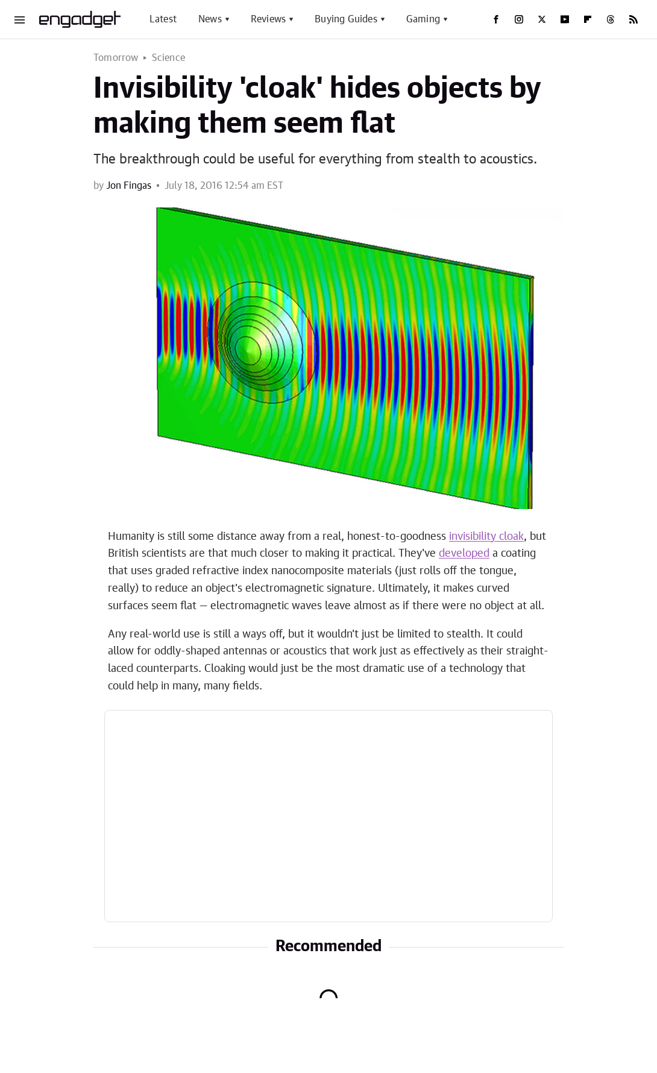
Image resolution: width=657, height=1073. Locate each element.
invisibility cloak (486, 536)
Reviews (268, 19)
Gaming (423, 19)
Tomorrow (116, 58)
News (210, 19)
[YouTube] (565, 19)
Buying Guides (346, 19)
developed (464, 553)
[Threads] (611, 19)
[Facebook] (496, 19)
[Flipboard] (588, 19)
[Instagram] (519, 19)
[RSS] (633, 19)
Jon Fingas (128, 186)
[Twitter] (542, 19)
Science (168, 58)
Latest (163, 19)
